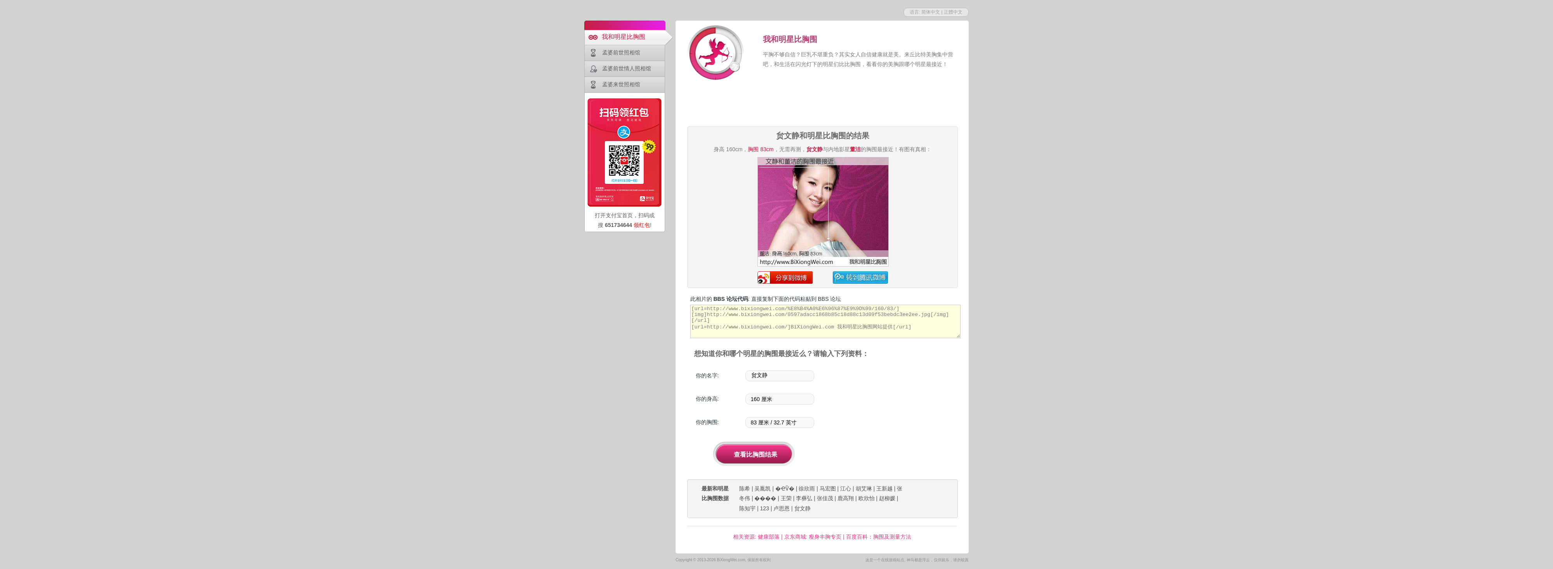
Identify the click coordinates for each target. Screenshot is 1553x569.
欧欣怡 (866, 498)
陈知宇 (747, 508)
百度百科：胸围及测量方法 (878, 537)
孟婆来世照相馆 (621, 84)
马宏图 (828, 488)
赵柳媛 (887, 498)
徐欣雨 (807, 488)
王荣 (786, 498)
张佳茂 (825, 498)
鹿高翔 (845, 498)
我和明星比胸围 (623, 36)
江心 (845, 488)
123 (764, 508)
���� (765, 498)
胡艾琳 (864, 488)
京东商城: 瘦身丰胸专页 (813, 537)
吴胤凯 (762, 488)
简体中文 (930, 12)
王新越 (884, 488)
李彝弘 (804, 498)
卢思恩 (781, 508)
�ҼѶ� (784, 488)
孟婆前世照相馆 (621, 52)
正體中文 (953, 12)
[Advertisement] (822, 104)
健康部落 (769, 537)
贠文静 (802, 508)
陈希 (744, 488)
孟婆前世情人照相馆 (626, 68)
